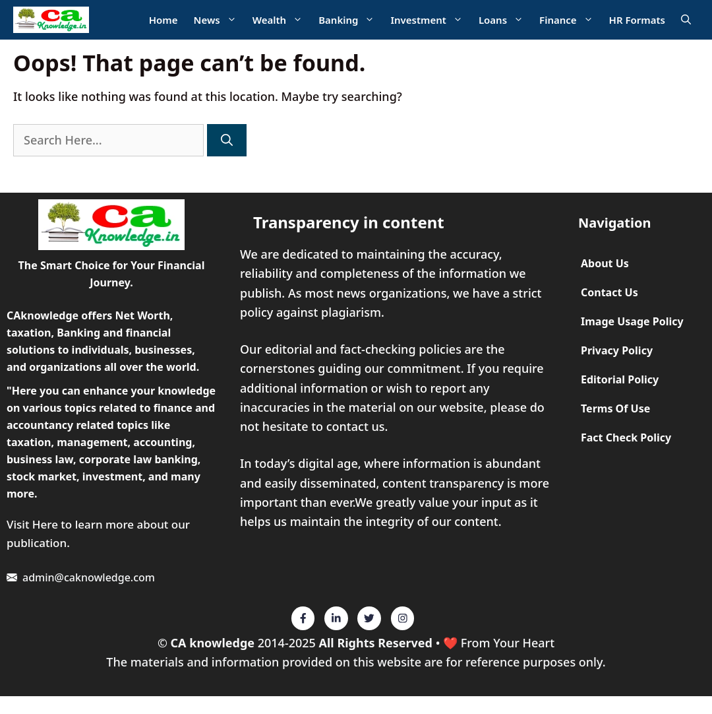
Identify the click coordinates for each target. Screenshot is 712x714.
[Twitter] (303, 618)
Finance (570, 20)
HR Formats (637, 19)
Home (163, 19)
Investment (430, 20)
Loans (505, 20)
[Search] (227, 140)
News (219, 20)
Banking (350, 20)
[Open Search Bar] (686, 20)
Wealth (281, 20)
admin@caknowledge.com (88, 577)
